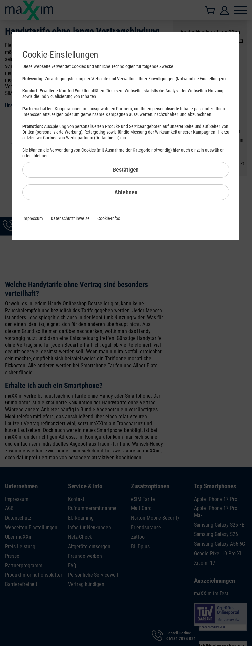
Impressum (32, 218)
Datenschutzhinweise (70, 218)
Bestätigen (126, 169)
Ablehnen (126, 192)
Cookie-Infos (108, 218)
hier (176, 150)
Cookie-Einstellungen (60, 54)
